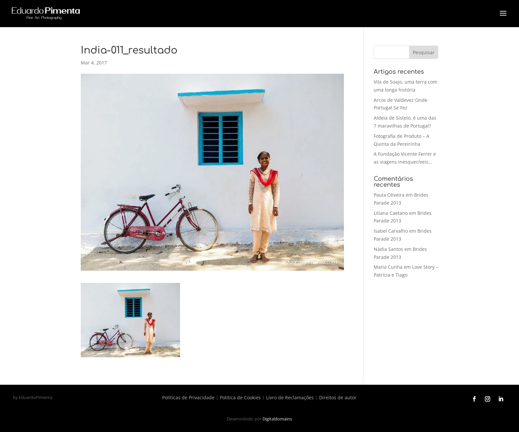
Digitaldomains (277, 419)
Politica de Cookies (240, 397)
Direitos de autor (337, 397)
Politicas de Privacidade (188, 397)
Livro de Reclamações (290, 397)
